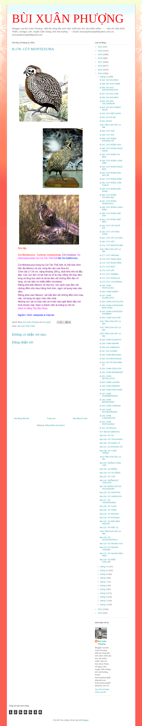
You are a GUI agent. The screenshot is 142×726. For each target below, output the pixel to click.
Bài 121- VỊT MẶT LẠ (109, 527)
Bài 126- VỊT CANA (108, 506)
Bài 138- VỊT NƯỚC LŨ (110, 443)
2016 (100, 66)
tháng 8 (103, 578)
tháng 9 (103, 574)
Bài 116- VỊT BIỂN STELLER (108, 560)
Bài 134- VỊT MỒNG (108, 469)
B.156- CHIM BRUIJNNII (110, 355)
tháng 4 (103, 593)
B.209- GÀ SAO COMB (110, 84)
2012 (100, 613)
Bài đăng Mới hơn (21, 418)
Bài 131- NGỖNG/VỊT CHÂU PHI (109, 481)
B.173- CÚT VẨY (107, 270)
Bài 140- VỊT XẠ (107, 435)
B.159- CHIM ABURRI (109, 343)
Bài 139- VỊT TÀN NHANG (111, 439)
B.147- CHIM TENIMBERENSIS (109, 394)
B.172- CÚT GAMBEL (109, 274)
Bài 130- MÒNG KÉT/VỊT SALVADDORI (111, 487)
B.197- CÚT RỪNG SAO (110, 145)
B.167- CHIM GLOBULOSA (107, 296)
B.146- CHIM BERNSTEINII (107, 401)
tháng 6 (103, 585)
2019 (100, 54)
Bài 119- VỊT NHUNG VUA (111, 543)
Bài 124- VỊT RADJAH (109, 514)
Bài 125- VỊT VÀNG (108, 510)
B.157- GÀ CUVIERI (108, 351)
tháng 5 (103, 589)
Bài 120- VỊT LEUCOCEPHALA (109, 538)
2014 (100, 73)
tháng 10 (104, 570)
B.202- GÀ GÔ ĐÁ (108, 117)
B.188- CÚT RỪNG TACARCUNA (108, 196)
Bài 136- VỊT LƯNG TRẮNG (108, 452)
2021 (100, 47)
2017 (100, 62)
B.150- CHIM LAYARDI (110, 382)
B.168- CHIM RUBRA (109, 291)
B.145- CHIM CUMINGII (110, 406)
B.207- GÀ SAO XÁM (109, 94)
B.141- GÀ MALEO (108, 428)
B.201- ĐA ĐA (106, 121)
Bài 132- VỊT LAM (107, 476)
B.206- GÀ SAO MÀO (109, 97)
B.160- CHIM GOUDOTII (110, 340)
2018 (100, 58)
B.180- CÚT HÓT (107, 241)
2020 (100, 51)
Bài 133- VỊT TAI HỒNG (110, 473)
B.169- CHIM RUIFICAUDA (107, 286)
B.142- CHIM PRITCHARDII (107, 423)
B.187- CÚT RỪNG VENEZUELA (108, 202)
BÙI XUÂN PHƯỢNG (68, 18)
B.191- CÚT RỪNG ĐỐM (111, 179)
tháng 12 (104, 77)
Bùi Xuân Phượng (102, 642)
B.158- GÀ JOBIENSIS (110, 347)
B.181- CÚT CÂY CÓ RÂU (111, 238)
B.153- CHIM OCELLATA (111, 368)
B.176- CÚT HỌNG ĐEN (110, 259)
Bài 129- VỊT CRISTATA (110, 492)
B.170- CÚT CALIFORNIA (111, 282)
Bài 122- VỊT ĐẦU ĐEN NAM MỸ (110, 522)
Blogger (85, 720)
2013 (100, 609)
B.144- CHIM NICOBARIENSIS (108, 410)
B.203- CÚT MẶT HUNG (110, 113)
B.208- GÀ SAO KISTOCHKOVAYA (109, 88)
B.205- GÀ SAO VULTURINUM (107, 102)
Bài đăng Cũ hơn (80, 418)
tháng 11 (104, 566)
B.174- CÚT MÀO (107, 267)
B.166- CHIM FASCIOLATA (111, 301)
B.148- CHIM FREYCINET (111, 390)
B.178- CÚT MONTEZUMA (111, 245)
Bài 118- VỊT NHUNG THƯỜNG (109, 548)
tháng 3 (103, 597)
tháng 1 (103, 604)
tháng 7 (103, 582)
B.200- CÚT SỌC (107, 131)
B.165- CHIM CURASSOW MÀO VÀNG (111, 306)
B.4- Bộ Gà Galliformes (110, 432)
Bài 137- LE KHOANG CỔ (111, 447)
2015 (100, 70)
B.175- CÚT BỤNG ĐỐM (110, 263)
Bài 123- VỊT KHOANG (110, 517)
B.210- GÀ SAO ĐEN (109, 80)
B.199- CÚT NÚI (107, 135)
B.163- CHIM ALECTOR (110, 317)
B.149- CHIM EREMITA (110, 386)
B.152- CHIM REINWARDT (111, 372)
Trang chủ (51, 418)
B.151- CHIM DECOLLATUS (107, 377)
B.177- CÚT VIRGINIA (109, 255)
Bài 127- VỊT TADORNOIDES (108, 501)
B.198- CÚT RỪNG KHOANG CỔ (108, 139)
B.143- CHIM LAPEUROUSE (107, 417)
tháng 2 (103, 600)
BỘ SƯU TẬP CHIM (26, 326)
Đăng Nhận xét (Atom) (54, 425)
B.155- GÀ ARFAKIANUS (111, 359)
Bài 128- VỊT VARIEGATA (111, 496)
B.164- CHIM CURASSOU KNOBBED (111, 312)
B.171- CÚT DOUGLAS (110, 278)
